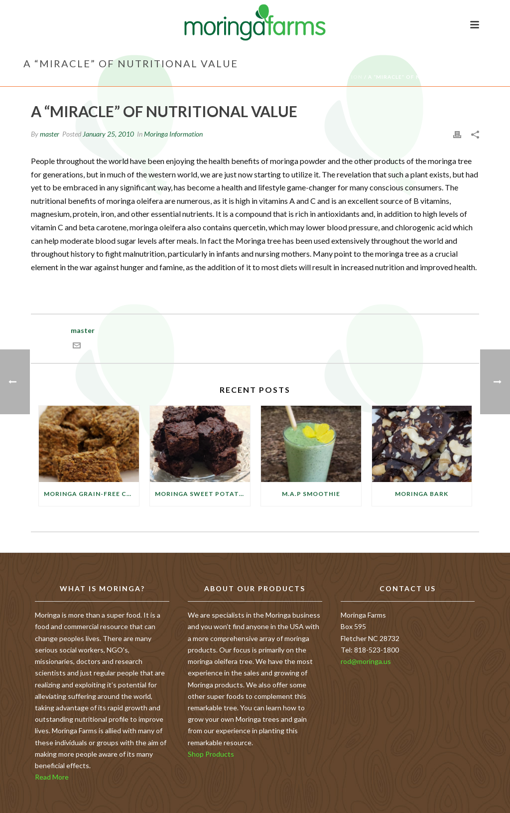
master (49, 134)
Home (273, 77)
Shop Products (211, 754)
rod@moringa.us (366, 661)
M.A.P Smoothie (311, 493)
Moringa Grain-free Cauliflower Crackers (91, 493)
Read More (52, 777)
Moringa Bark (421, 493)
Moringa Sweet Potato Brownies (202, 493)
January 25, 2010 (108, 134)
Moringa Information (325, 77)
